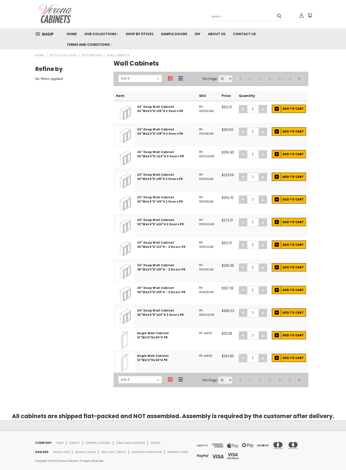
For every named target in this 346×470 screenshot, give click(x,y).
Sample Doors (174, 34)
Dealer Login (61, 452)
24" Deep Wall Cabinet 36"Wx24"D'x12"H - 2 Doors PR (161, 245)
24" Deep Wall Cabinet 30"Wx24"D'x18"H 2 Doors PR (160, 131)
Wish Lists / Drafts (113, 452)
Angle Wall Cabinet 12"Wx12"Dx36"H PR (153, 358)
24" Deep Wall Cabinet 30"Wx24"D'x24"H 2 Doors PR (160, 154)
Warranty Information (147, 452)
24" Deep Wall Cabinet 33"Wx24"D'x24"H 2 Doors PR (160, 222)
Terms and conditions (130, 443)
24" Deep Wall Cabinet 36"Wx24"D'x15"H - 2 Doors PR (161, 267)
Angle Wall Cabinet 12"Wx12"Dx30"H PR (153, 335)
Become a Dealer (85, 452)
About (60, 443)
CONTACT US (244, 34)
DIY (197, 34)
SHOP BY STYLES (139, 34)
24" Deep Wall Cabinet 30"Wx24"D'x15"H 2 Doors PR (160, 109)
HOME (72, 34)
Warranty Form (177, 452)
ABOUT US (216, 34)
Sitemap (155, 443)
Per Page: (210, 78)
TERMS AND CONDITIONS (89, 44)
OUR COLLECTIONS (101, 34)
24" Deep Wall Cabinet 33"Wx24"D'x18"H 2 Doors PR (160, 199)
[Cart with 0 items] (309, 15)
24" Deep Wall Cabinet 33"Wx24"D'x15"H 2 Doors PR (160, 177)
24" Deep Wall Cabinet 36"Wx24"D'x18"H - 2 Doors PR (161, 290)
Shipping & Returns (98, 443)
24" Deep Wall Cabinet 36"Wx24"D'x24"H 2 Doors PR (160, 312)
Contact (74, 443)
